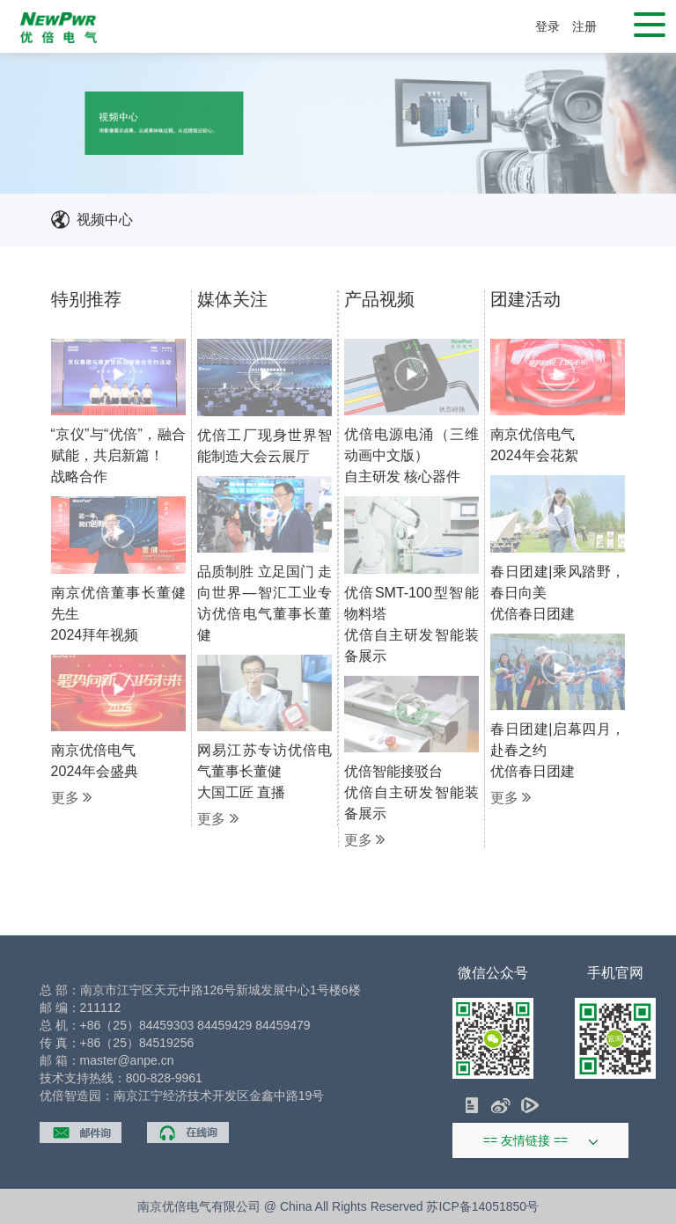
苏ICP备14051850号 (482, 1206)
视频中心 (105, 219)
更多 (71, 798)
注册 (584, 26)
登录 (547, 26)
